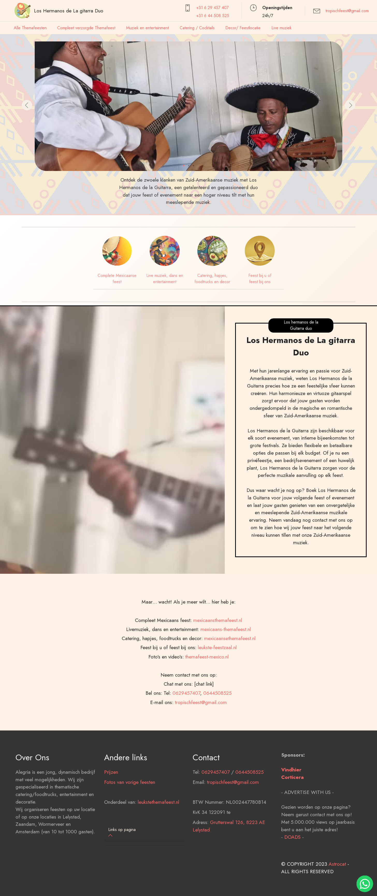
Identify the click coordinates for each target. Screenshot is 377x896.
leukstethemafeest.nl (158, 815)
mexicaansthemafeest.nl (217, 647)
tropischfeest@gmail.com (347, 11)
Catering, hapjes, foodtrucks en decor (212, 279)
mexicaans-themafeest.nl (225, 656)
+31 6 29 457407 (212, 8)
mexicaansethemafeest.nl (230, 666)
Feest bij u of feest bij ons (259, 279)
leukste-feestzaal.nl (217, 675)
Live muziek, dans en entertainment (164, 279)
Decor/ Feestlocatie (242, 28)
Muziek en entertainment (147, 28)
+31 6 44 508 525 (212, 16)
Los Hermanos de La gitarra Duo (68, 10)
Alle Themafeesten (30, 28)
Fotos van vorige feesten (129, 795)
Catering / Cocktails (197, 28)
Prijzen (111, 785)
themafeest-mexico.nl (207, 684)
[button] (27, 105)
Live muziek (281, 28)
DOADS (292, 850)
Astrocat (337, 877)
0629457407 (186, 720)
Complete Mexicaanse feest (117, 279)
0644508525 (217, 720)
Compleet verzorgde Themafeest (86, 28)
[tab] (144, 833)
